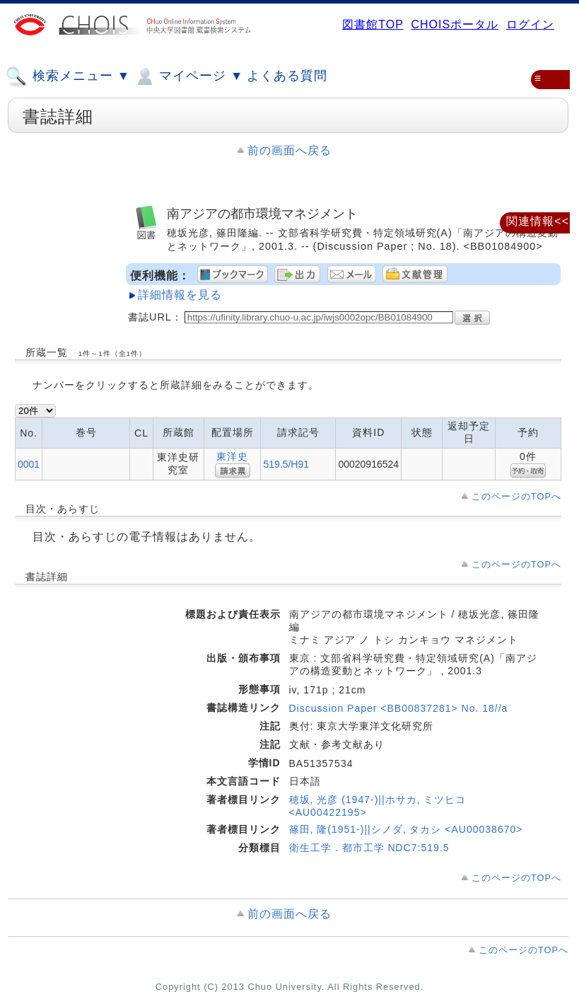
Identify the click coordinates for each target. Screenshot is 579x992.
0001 (29, 464)
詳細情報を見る (180, 295)
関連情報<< (537, 221)
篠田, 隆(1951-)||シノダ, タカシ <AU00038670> (406, 829)
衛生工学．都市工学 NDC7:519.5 (369, 847)
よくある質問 (287, 76)
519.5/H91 (286, 464)
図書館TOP (372, 24)
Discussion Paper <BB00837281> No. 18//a (398, 708)
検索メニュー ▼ (68, 76)
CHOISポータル (454, 24)
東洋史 (232, 456)
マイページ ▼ (188, 76)
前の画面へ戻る (289, 150)
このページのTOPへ (516, 496)
